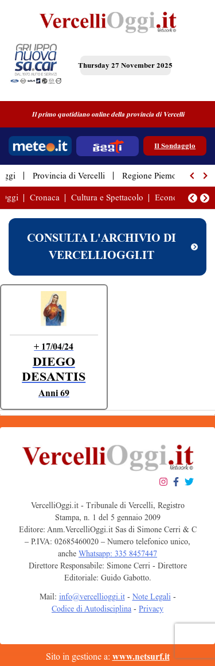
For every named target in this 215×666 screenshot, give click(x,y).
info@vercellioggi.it (92, 597)
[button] (192, 175)
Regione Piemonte (154, 175)
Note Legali (151, 597)
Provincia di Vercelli (69, 175)
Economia (173, 197)
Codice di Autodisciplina (91, 609)
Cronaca (45, 197)
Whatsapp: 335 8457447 (118, 553)
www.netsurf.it (141, 656)
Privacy (151, 609)
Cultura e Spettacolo (107, 197)
